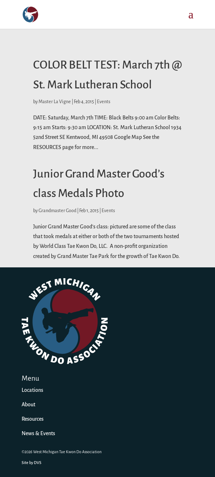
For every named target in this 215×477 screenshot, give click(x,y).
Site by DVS (31, 463)
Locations (32, 390)
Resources (33, 419)
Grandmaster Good (57, 211)
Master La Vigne (55, 102)
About (28, 405)
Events (103, 102)
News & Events (38, 434)
